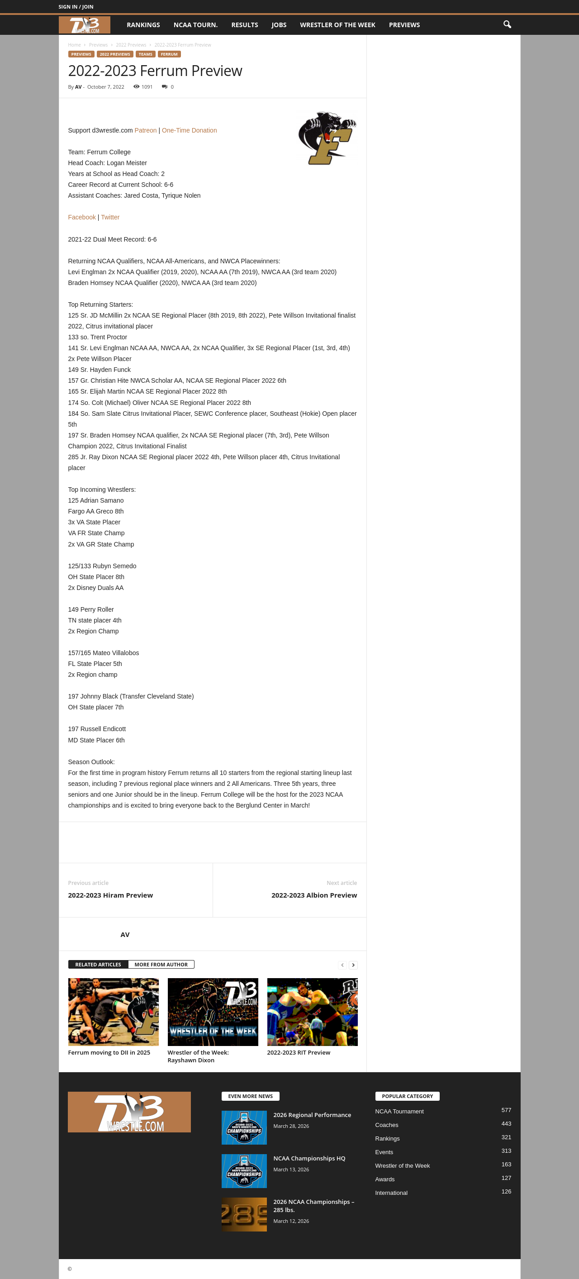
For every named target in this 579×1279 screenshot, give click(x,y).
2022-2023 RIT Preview (299, 1052)
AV (78, 86)
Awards (385, 1179)
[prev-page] (342, 965)
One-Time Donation (189, 130)
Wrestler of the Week (337, 24)
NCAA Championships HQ (310, 1158)
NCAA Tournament (399, 1111)
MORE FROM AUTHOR (161, 964)
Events (384, 1152)
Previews (404, 24)
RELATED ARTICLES (98, 964)
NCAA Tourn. (196, 24)
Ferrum (169, 54)
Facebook (82, 217)
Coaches (387, 1125)
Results (245, 24)
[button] (507, 25)
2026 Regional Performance (312, 1115)
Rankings (143, 24)
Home (74, 45)
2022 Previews (131, 45)
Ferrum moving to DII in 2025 (109, 1052)
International (391, 1192)
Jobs (279, 24)
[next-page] (353, 965)
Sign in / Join (76, 6)
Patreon (146, 130)
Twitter (110, 217)
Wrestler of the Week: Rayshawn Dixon (198, 1056)
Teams (145, 54)
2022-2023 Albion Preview (314, 894)
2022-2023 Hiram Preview (110, 894)
